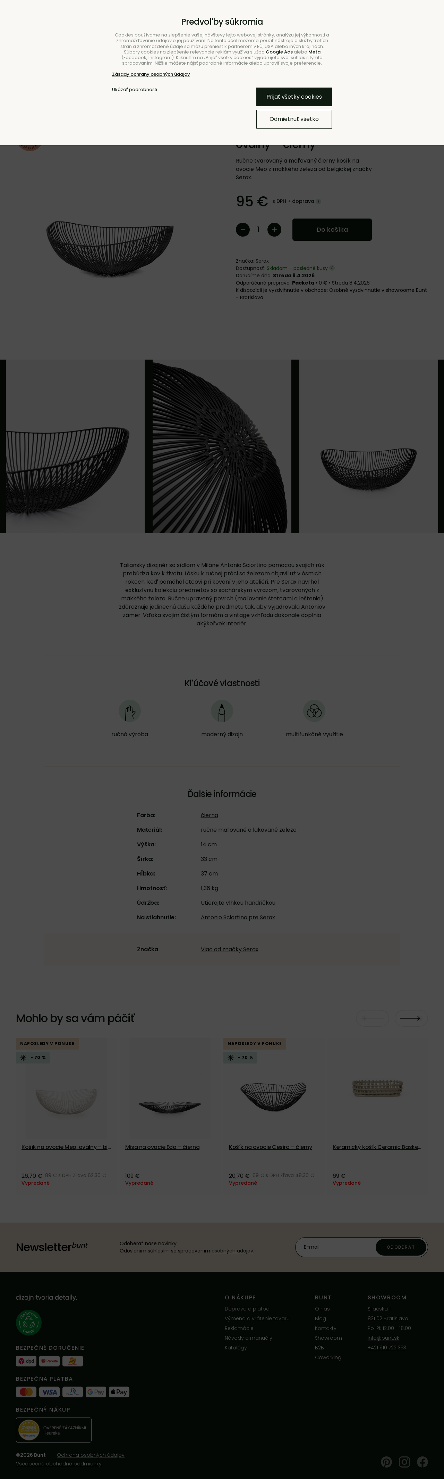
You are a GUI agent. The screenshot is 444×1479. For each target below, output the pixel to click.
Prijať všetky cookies (294, 97)
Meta (314, 52)
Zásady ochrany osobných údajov (151, 74)
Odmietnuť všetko (294, 119)
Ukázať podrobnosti (134, 89)
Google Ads (279, 52)
